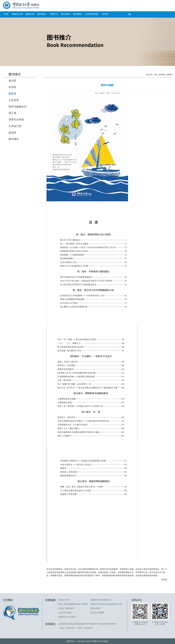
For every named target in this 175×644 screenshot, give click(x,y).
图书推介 (162, 75)
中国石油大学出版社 (67, 617)
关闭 (164, 579)
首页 (156, 75)
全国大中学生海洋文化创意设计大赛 (106, 604)
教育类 (169, 75)
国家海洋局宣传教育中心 (101, 600)
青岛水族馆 (95, 608)
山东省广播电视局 (66, 608)
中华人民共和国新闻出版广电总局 (73, 604)
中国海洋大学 (64, 600)
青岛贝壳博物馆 (97, 612)
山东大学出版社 (65, 612)
